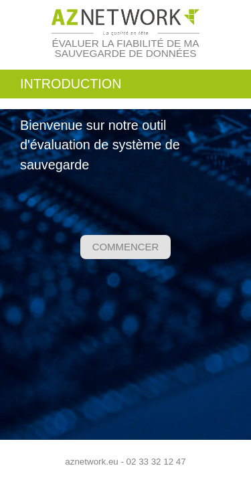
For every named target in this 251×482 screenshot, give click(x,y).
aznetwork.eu (91, 462)
